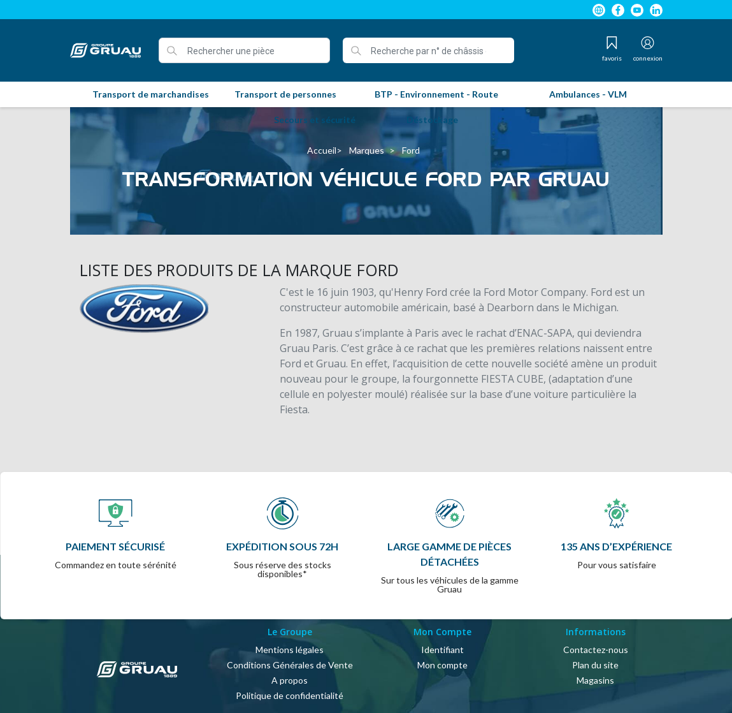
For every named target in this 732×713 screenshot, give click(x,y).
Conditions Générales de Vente (290, 664)
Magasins (595, 680)
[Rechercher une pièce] (244, 50)
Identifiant (442, 649)
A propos (289, 680)
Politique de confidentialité (289, 695)
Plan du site (595, 664)
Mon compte (442, 664)
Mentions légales (289, 649)
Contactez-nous (595, 649)
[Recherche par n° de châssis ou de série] (428, 50)
